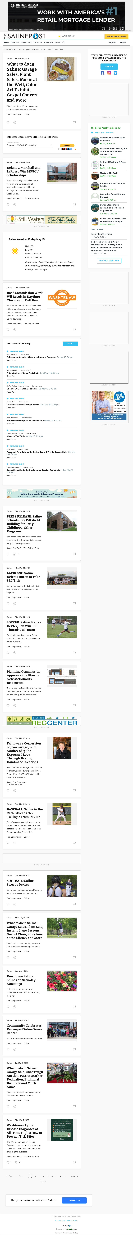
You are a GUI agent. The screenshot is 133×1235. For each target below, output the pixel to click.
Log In (123, 42)
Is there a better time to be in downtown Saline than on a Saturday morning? (23, 992)
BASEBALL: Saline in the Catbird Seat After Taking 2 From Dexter (25, 813)
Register (112, 42)
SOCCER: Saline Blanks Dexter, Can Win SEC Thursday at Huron (24, 626)
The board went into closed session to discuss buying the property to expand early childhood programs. (24, 540)
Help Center (72, 1220)
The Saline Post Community (18, 344)
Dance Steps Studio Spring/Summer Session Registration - (40, 471)
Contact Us (60, 1220)
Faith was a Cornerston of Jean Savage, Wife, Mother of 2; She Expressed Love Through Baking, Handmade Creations (24, 753)
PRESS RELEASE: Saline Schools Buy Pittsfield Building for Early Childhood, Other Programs (24, 524)
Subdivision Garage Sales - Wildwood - (34, 420)
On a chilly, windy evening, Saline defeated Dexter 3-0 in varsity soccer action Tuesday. (23, 638)
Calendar (15, 42)
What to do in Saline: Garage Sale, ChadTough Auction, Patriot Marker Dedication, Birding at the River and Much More (25, 1077)
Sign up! (109, 67)
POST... (70, 344)
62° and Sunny (66, 36)
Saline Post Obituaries (16, 782)
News (6, 42)
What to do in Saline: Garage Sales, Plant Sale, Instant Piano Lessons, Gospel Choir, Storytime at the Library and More (25, 930)
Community (26, 42)
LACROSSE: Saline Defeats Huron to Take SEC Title (23, 576)
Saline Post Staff (14, 198)
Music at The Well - (25, 436)
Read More (11, 360)
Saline (9, 58)
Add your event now (109, 261)
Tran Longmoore (14, 114)
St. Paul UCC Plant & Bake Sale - (31, 389)
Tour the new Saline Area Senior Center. (25, 1038)
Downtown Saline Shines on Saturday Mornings (21, 980)
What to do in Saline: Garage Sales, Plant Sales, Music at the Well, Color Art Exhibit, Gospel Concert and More (22, 82)
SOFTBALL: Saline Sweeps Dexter (20, 882)
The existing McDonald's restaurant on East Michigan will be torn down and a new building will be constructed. (24, 691)
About (57, 42)
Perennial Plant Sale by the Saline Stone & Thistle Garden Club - (41, 453)
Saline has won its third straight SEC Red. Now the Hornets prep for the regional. (23, 589)
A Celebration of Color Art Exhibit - (33, 373)
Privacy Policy (72, 1233)
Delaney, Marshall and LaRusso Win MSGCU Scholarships (23, 171)
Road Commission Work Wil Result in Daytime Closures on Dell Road (25, 296)
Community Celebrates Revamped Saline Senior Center (25, 1029)
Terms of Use (60, 1233)
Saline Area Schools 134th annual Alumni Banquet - (40, 357)
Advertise (48, 42)
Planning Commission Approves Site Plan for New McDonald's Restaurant (23, 677)
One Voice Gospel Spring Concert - (33, 405)
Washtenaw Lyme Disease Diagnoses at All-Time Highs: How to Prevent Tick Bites (24, 1130)
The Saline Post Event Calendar (106, 128)
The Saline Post (31, 198)
